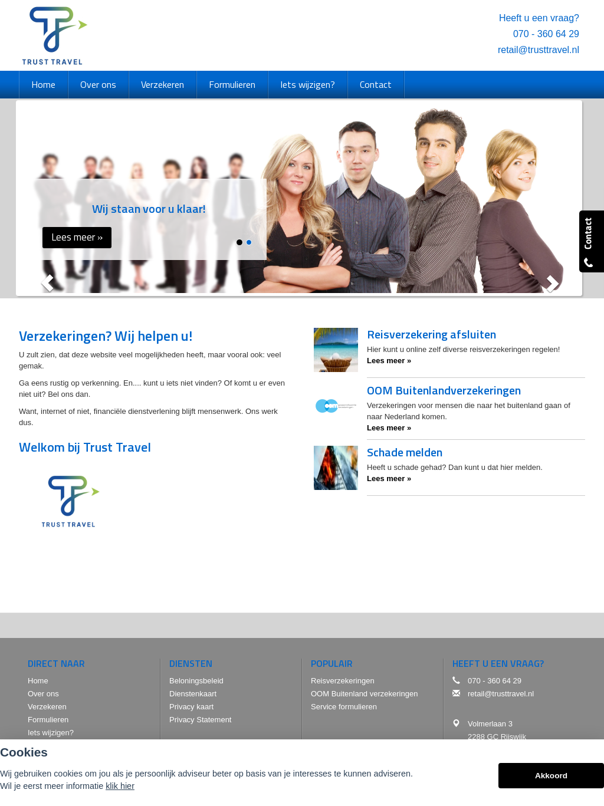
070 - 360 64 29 (546, 34)
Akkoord (551, 777)
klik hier (120, 787)
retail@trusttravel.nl (538, 50)
